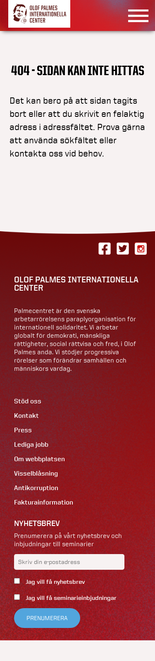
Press (23, 430)
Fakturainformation (43, 502)
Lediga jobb (31, 444)
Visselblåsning (36, 473)
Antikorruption (36, 488)
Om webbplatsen (39, 459)
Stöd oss (27, 401)
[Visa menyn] (135, 15)
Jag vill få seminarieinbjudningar (70, 598)
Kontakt (26, 415)
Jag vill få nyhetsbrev (54, 581)
